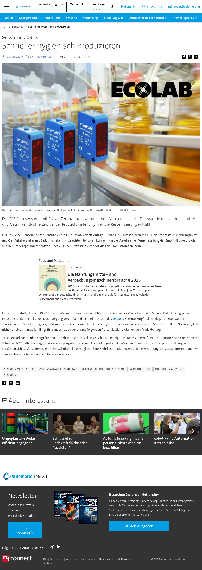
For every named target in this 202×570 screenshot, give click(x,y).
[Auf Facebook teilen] (185, 57)
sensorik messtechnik (19, 369)
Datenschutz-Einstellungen (114, 559)
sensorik (10, 375)
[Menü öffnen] (6, 7)
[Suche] (111, 6)
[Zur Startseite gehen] (23, 7)
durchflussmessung (169, 369)
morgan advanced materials (58, 369)
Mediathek (77, 4)
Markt (9, 18)
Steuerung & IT (113, 18)
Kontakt (47, 562)
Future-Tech (52, 18)
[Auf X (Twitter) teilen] (191, 57)
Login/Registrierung (187, 6)
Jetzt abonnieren (25, 530)
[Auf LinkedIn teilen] (197, 57)
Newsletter (154, 7)
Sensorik (71, 18)
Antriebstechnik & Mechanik (147, 18)
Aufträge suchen (99, 6)
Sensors (117, 319)
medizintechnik (140, 369)
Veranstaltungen (49, 4)
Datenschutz (56, 559)
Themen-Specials (183, 18)
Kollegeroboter (29, 18)
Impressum (72, 559)
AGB (45, 559)
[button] (192, 431)
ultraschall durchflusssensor (103, 369)
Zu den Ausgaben (139, 525)
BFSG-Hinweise (88, 559)
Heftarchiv (128, 7)
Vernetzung (90, 18)
